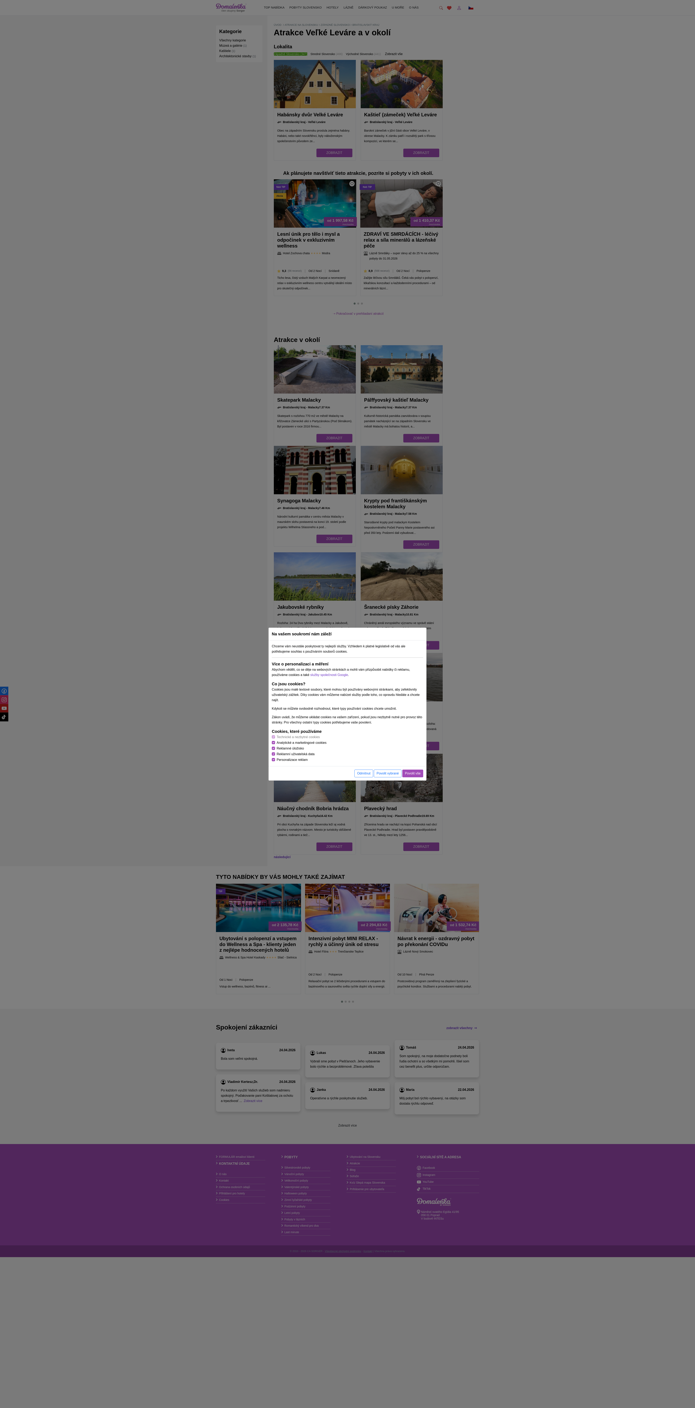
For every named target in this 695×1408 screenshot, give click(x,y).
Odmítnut (363, 773)
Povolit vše (413, 773)
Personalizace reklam (292, 759)
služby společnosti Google (329, 675)
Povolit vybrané (388, 773)
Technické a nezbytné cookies (298, 737)
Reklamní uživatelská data (296, 754)
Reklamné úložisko (290, 748)
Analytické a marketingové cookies (301, 742)
